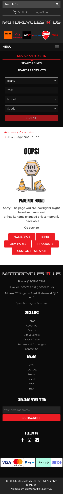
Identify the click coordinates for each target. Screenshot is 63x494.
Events (31, 330)
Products (45, 243)
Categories (26, 132)
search (31, 117)
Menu (7, 46)
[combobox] (31, 80)
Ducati (31, 379)
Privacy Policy (31, 339)
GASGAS (32, 370)
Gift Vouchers (31, 334)
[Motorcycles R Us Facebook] (22, 440)
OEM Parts (18, 243)
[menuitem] (31, 4)
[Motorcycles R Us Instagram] (29, 440)
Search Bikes (31, 63)
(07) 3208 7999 (36, 281)
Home (10, 132)
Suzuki (31, 374)
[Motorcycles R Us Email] (37, 440)
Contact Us (31, 349)
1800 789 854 (28, 287)
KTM (31, 365)
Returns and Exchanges (31, 344)
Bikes (45, 236)
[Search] (57, 4)
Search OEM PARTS (31, 55)
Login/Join (41, 12)
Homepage (22, 236)
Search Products (31, 70)
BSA (31, 388)
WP (31, 383)
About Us (31, 325)
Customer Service (31, 251)
